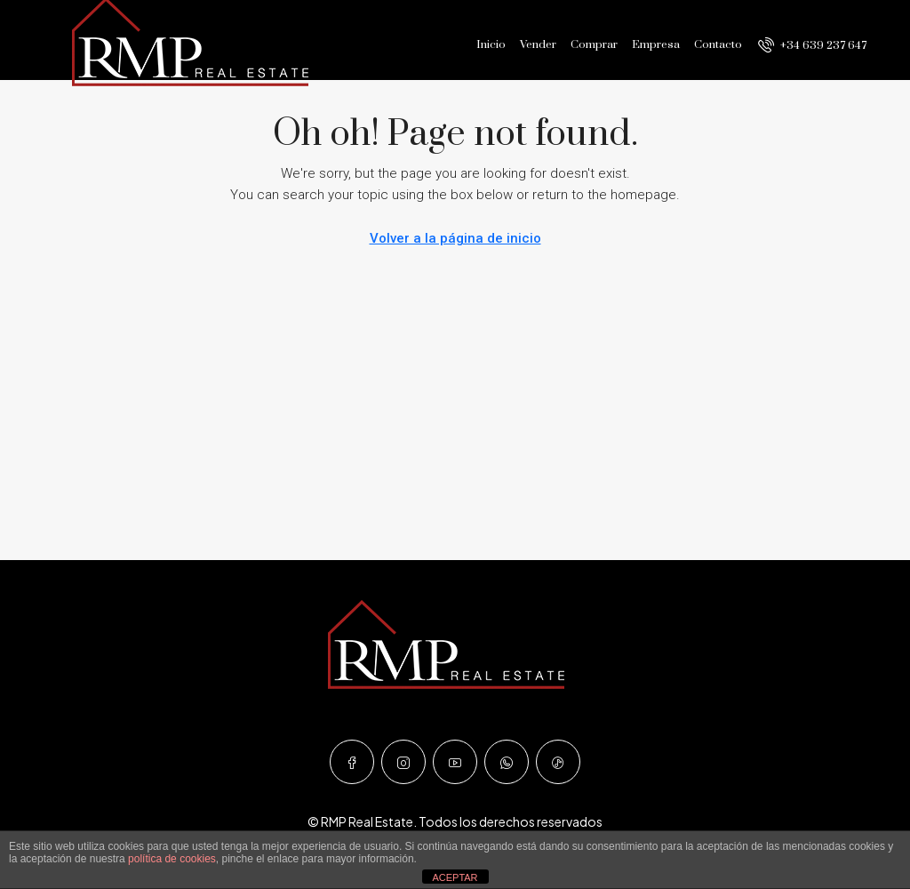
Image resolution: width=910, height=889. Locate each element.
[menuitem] (812, 45)
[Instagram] (403, 762)
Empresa (656, 44)
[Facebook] (352, 762)
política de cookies (172, 859)
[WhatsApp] (506, 762)
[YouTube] (455, 762)
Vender (538, 44)
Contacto (718, 44)
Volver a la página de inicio (455, 238)
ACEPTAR (454, 877)
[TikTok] (558, 762)
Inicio (491, 44)
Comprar (594, 44)
